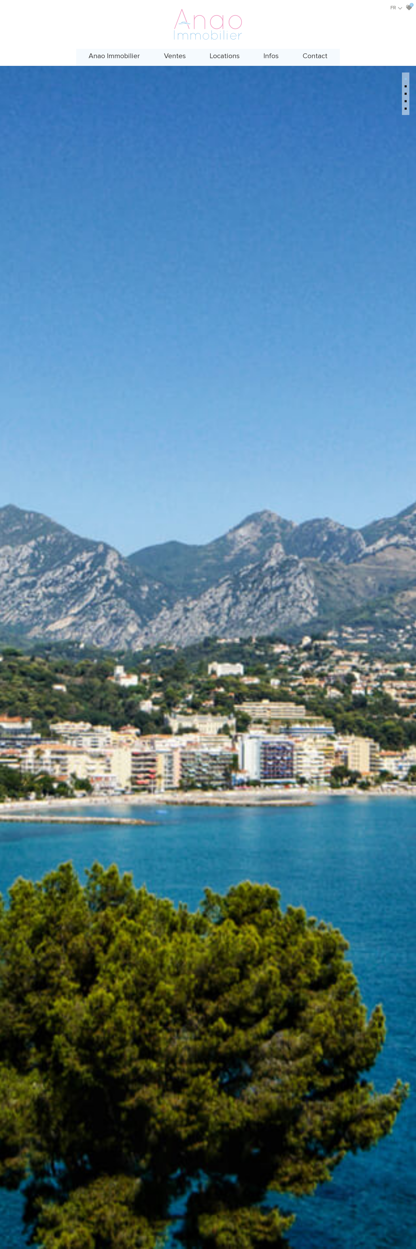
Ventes (172, 54)
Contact (320, 54)
